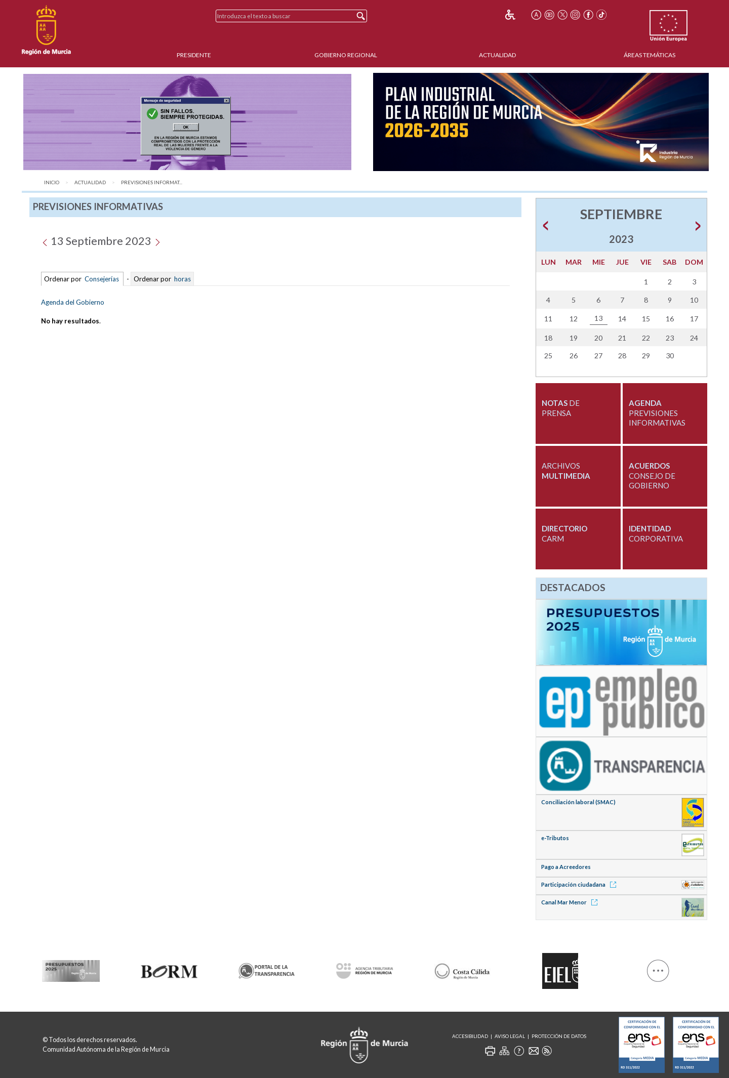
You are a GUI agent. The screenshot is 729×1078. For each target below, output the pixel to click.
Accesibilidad (470, 1036)
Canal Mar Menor (571, 902)
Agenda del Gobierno (72, 302)
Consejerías (101, 279)
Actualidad (497, 55)
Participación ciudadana (580, 884)
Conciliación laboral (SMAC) (578, 802)
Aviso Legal (510, 1036)
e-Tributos (555, 838)
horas (182, 279)
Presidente (194, 55)
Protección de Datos (559, 1036)
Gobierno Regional (345, 55)
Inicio (51, 182)
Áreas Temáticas (649, 55)
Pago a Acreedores (566, 866)
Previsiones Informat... (151, 182)
